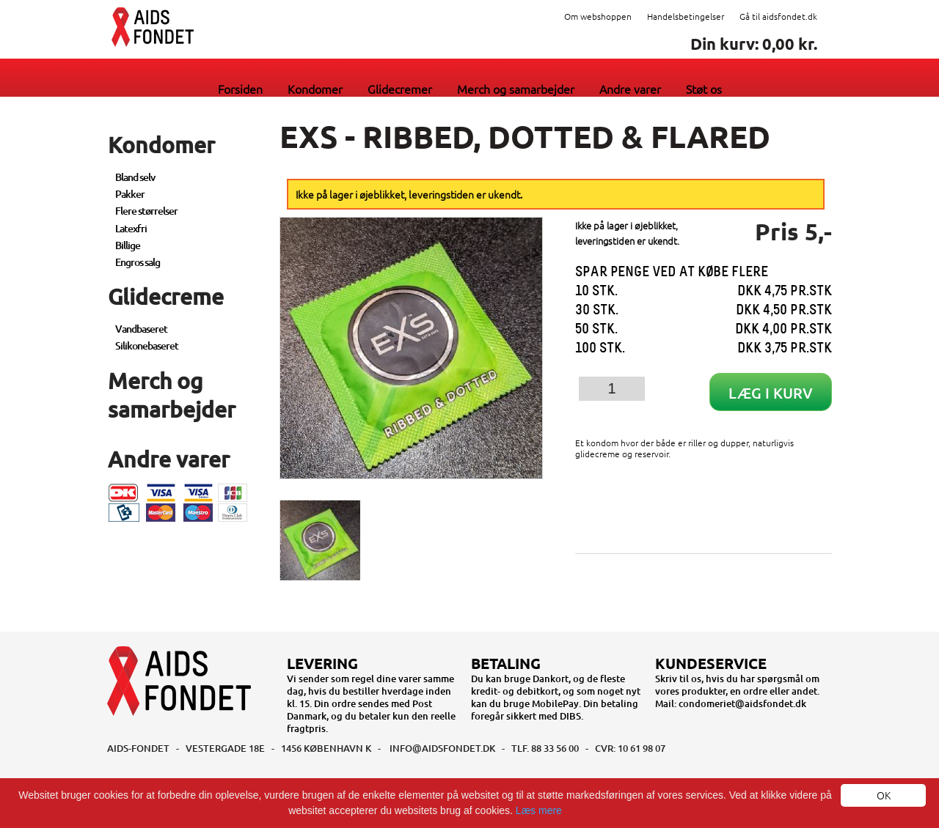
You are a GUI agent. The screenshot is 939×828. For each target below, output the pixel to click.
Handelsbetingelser (685, 16)
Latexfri (131, 228)
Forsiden (240, 89)
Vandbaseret (141, 329)
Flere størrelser (146, 211)
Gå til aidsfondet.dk (778, 16)
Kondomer (315, 89)
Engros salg (137, 262)
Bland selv (135, 177)
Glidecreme (166, 296)
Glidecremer (400, 89)
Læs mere (539, 810)
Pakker (130, 194)
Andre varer (630, 89)
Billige (127, 245)
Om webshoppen (598, 16)
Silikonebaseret (146, 345)
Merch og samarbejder (515, 89)
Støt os (704, 89)
